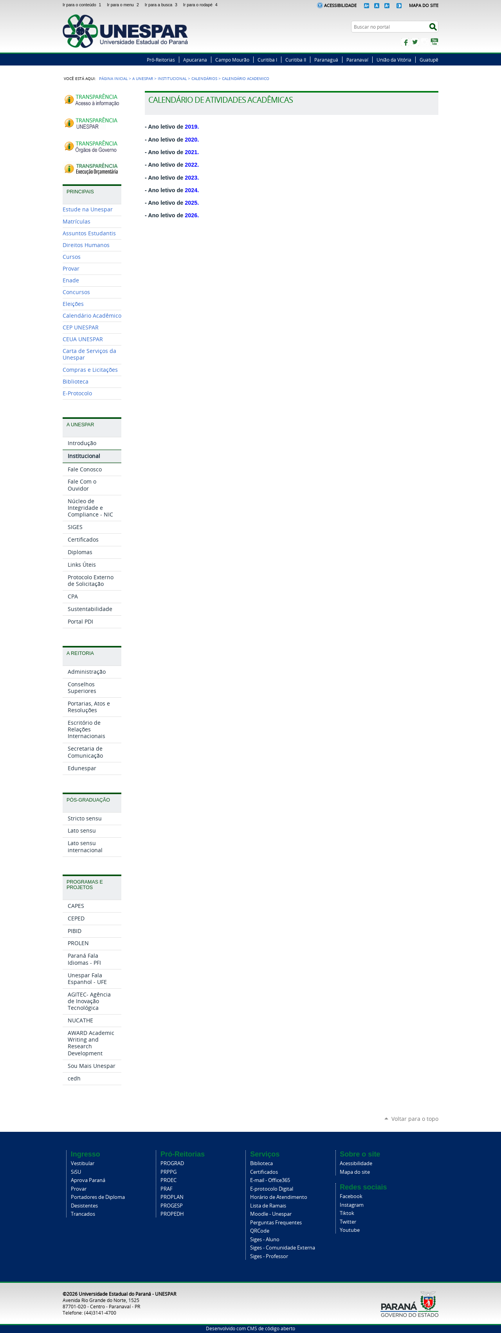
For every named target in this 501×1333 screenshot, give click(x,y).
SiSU (76, 1172)
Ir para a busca (162, 4)
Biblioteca (261, 1163)
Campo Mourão (232, 59)
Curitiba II (295, 59)
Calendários (204, 78)
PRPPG (168, 1172)
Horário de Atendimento (278, 1197)
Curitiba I (267, 59)
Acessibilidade (340, 5)
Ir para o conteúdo (83, 4)
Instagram (425, 42)
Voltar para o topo (414, 1118)
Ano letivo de (173, 215)
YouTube (434, 42)
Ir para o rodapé (201, 4)
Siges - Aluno (264, 1239)
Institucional (172, 78)
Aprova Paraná (88, 1180)
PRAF (166, 1189)
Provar (79, 1189)
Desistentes (84, 1205)
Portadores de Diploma (98, 1197)
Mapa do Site (423, 5)
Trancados (83, 1214)
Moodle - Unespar (271, 1214)
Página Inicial (113, 78)
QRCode (259, 1231)
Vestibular (82, 1163)
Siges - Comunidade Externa (282, 1247)
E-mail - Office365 (270, 1180)
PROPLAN (172, 1197)
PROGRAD (172, 1163)
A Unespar (142, 78)
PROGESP (171, 1205)
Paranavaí (357, 59)
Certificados (264, 1172)
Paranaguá (326, 59)
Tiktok (347, 1213)
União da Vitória (394, 59)
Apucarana (195, 59)
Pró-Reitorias (161, 59)
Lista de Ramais (268, 1205)
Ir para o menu (124, 4)
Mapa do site (355, 1172)
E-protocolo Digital (271, 1189)
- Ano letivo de (172, 178)
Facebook (405, 42)
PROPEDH (172, 1214)
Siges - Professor (269, 1256)
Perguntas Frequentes (276, 1222)
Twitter (415, 42)
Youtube (350, 1230)
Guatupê (429, 59)
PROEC (168, 1180)
